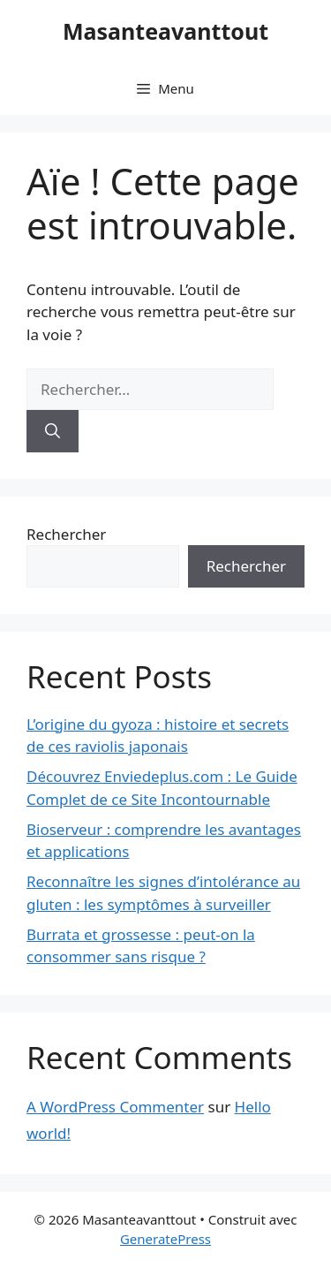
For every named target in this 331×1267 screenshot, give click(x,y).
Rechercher (66, 534)
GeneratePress (165, 1239)
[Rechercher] (52, 431)
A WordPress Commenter (115, 1106)
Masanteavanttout (165, 31)
